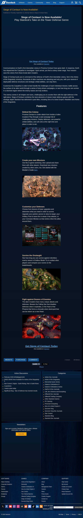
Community (39, 3)
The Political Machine (27, 494)
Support (61, 3)
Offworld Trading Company (28, 496)
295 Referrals (77, 359)
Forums (44, 501)
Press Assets (45, 494)
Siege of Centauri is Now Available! (20, 9)
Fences (3, 489)
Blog (54, 3)
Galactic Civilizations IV (27, 486)
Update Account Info (67, 494)
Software (21, 3)
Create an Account (67, 486)
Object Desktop (5, 482)
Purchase (20, 360)
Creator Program (46, 496)
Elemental (24, 484)
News (48, 3)
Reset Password (66, 491)
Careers (44, 489)
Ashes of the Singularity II (28, 482)
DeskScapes (4, 491)
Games (30, 3)
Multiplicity (4, 494)
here (35, 170)
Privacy (74, 514)
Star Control (24, 491)
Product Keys (65, 489)
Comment (33, 360)
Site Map (61, 514)
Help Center (65, 482)
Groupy (3, 496)
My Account (65, 484)
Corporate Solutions (6, 484)
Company (45, 478)
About (43, 482)
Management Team (47, 486)
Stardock (46, 64)
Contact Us (44, 499)
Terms (67, 514)
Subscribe (21, 434)
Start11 (3, 486)
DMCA (80, 514)
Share (41, 367)
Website (8, 360)
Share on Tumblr (36, 364)
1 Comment (67, 359)
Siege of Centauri (26, 499)
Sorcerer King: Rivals (27, 501)
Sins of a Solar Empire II (27, 489)
